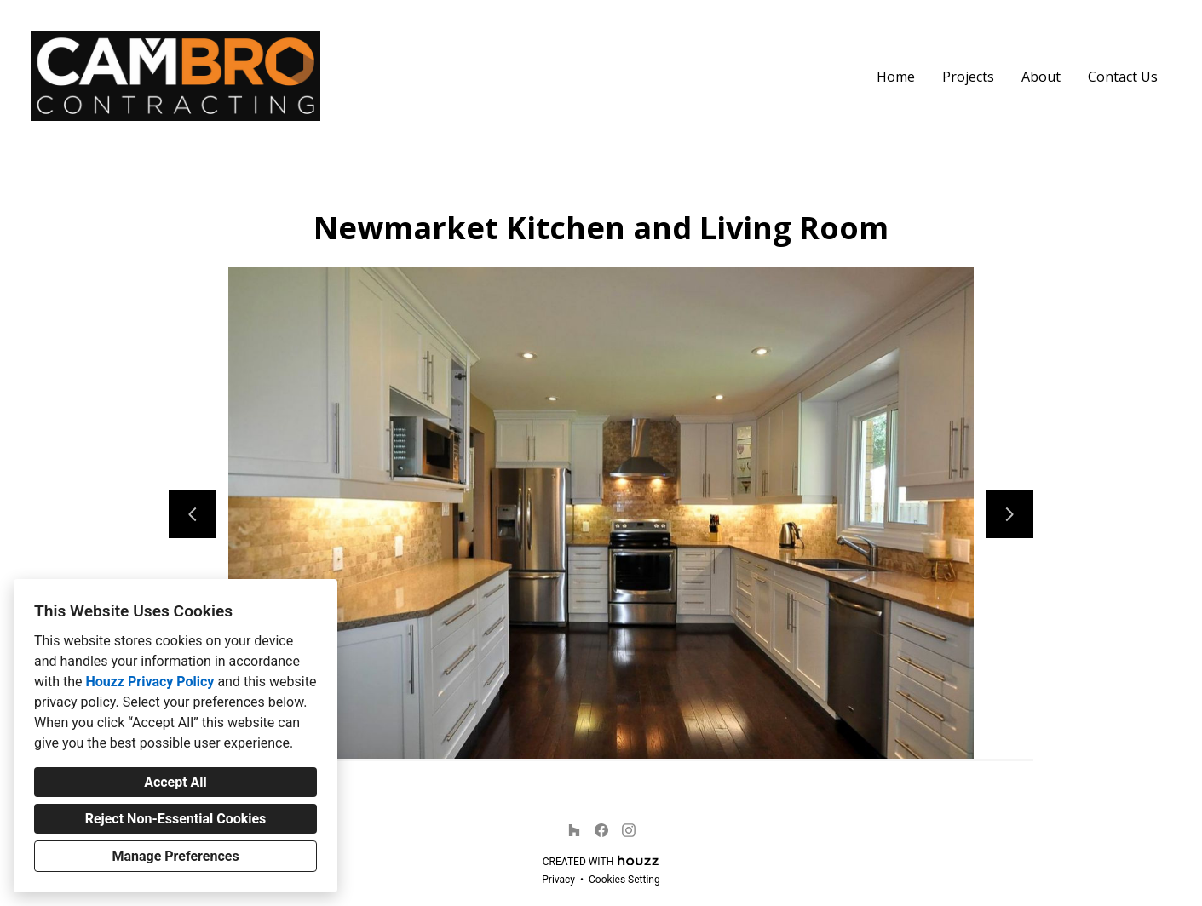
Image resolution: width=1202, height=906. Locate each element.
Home (896, 76)
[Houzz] (574, 830)
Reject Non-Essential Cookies (176, 819)
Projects (968, 76)
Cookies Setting (624, 880)
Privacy (558, 880)
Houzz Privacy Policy (149, 682)
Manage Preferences (175, 856)
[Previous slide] (192, 514)
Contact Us (1123, 76)
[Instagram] (629, 830)
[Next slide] (1009, 514)
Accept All (175, 782)
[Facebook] (601, 830)
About (1041, 76)
